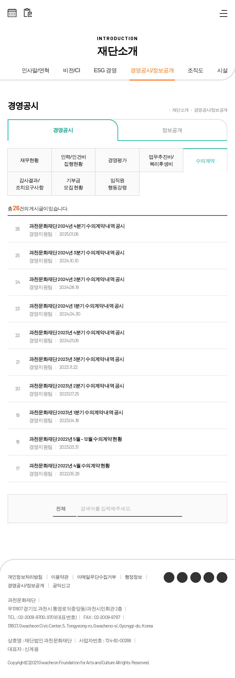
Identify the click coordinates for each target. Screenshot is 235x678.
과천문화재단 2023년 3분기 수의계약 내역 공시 (76, 359)
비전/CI (71, 70)
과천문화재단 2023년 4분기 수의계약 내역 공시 (76, 332)
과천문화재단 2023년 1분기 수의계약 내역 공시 (76, 412)
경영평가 (117, 160)
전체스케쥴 (12, 12)
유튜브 (195, 577)
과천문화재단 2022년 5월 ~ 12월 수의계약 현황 (75, 439)
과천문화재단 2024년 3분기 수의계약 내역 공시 (76, 252)
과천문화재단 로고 (117, 13)
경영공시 (63, 130)
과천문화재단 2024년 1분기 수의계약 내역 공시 (76, 306)
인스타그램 (208, 577)
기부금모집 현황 (73, 183)
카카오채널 (169, 577)
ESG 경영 (105, 70)
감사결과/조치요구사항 (29, 183)
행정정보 (133, 576)
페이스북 (222, 577)
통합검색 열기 (209, 13)
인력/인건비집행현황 (73, 160)
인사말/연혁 (35, 70)
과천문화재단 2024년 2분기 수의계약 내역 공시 (76, 279)
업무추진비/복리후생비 (161, 160)
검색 (175, 508)
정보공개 (172, 130)
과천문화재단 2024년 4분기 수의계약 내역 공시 (77, 226)
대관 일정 (27, 12)
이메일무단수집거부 (96, 576)
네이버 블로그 (182, 577)
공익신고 (61, 585)
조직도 (195, 70)
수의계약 (205, 160)
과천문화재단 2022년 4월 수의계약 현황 (69, 465)
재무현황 (29, 160)
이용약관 (60, 576)
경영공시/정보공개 (152, 70)
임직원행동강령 (117, 183)
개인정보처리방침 (25, 576)
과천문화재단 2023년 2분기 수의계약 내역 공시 (76, 385)
